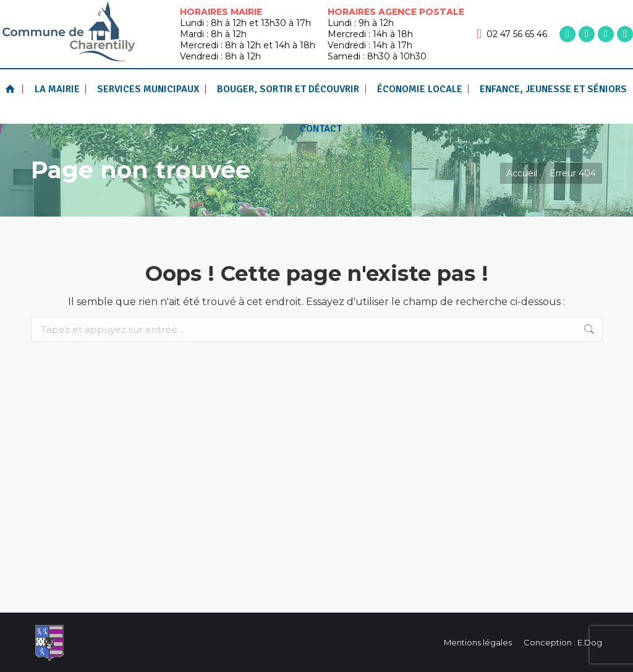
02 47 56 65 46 (512, 34)
